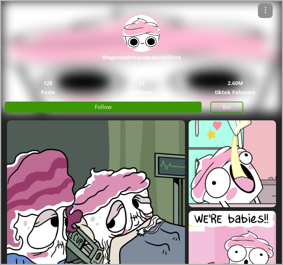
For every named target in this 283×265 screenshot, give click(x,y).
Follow (103, 106)
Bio (227, 106)
